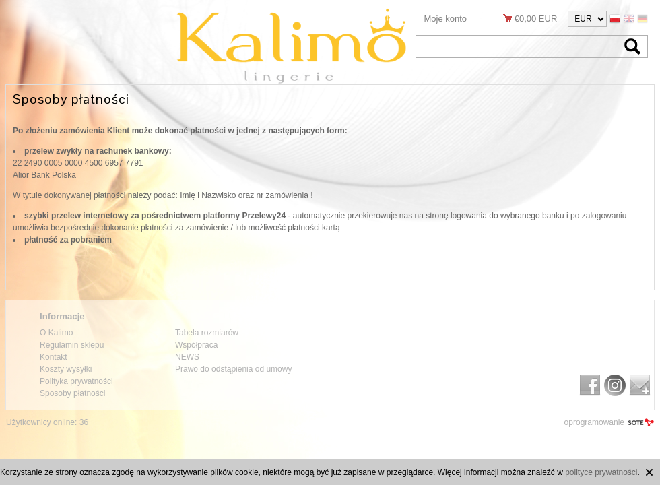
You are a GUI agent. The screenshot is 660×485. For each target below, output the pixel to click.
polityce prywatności (601, 472)
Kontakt (53, 357)
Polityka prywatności (76, 381)
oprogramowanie (594, 422)
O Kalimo (56, 332)
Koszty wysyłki (66, 369)
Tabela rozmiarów (206, 332)
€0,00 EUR (536, 18)
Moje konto (445, 18)
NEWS (187, 357)
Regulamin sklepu (72, 345)
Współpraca (196, 345)
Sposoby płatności (72, 393)
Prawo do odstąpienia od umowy (233, 369)
